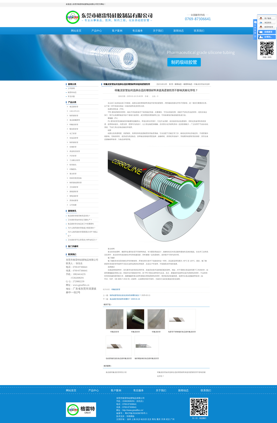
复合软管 (73, 174)
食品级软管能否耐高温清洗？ (79, 216)
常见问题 (71, 96)
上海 (134, 419)
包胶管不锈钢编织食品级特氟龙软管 (182, 332)
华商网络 (130, 416)
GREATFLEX (74, 111)
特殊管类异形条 (76, 178)
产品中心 (96, 30)
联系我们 (199, 30)
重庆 (159, 419)
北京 (149, 419)
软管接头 (73, 165)
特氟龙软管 (74, 125)
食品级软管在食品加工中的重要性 (81, 224)
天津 (163, 419)
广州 (172, 419)
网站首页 (76, 30)
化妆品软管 (74, 138)
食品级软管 (74, 107)
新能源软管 (74, 192)
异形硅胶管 (74, 200)
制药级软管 (74, 116)
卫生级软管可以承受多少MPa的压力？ (82, 240)
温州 (129, 419)
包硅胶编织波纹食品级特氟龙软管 (119, 358)
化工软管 (73, 133)
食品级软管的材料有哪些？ (120, 299)
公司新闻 (71, 88)
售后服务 (137, 30)
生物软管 (73, 147)
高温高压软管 (75, 151)
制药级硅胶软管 (76, 183)
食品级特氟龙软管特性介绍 (116, 372)
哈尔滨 (144, 419)
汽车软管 (73, 156)
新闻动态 (178, 30)
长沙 (138, 419)
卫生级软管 (74, 187)
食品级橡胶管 (75, 120)
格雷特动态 (72, 92)
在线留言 (268, 32)
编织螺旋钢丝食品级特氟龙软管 (147, 358)
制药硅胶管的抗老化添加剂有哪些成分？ (125, 295)
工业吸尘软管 (75, 160)
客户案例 (117, 30)
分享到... (268, 37)
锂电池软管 (74, 196)
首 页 (171, 84)
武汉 (168, 419)
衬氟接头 (73, 169)
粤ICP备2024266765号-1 (136, 413)
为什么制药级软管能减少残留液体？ (82, 228)
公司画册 (73, 205)
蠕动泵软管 (74, 129)
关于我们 (158, 30)
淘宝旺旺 (265, 22)
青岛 (154, 419)
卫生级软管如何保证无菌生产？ (80, 220)
